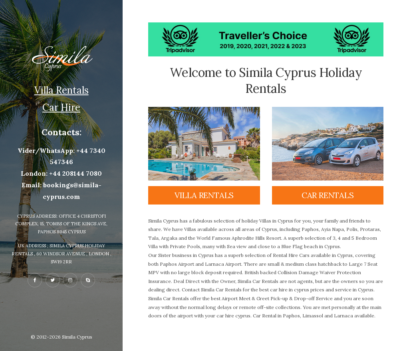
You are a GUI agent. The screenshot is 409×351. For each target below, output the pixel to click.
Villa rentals (204, 195)
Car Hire (61, 107)
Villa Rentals (61, 90)
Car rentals (328, 195)
